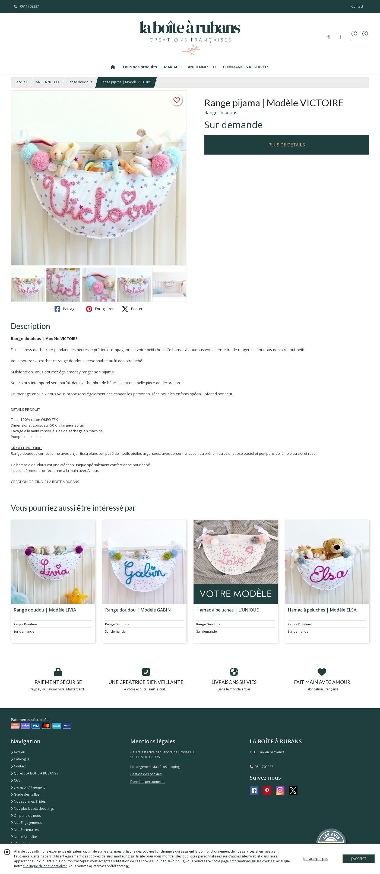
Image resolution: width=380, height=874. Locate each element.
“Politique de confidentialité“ (45, 866)
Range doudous (80, 82)
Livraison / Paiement (28, 787)
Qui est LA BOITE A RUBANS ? (34, 773)
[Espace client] (339, 36)
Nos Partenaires (25, 829)
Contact (357, 6)
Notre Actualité (24, 836)
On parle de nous (26, 815)
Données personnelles (147, 781)
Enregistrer (100, 309)
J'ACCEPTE (358, 858)
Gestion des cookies (146, 774)
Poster (132, 309)
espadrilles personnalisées (137, 393)
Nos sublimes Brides (28, 801)
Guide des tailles (25, 794)
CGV (15, 780)
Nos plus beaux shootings (32, 808)
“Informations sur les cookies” (252, 861)
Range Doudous (220, 113)
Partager (66, 309)
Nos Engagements (26, 822)
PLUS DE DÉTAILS (286, 145)
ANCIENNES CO (47, 82)
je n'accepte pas (315, 858)
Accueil (21, 82)
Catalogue (20, 759)
